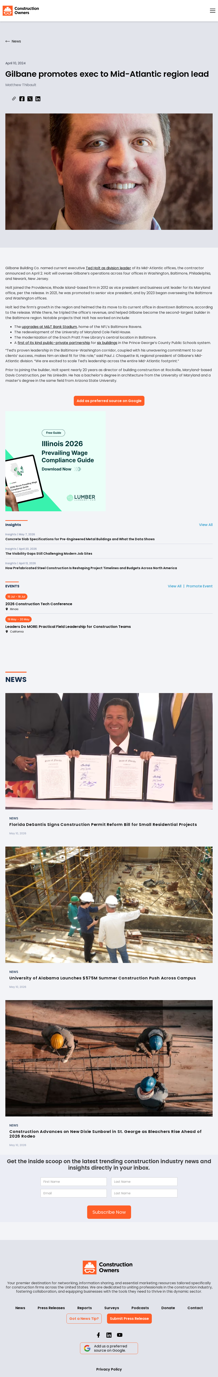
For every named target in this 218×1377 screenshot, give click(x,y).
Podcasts (140, 1308)
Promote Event (199, 586)
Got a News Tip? (84, 1318)
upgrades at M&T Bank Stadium (49, 326)
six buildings (107, 342)
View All (206, 525)
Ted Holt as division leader (108, 268)
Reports (84, 1308)
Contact (195, 1308)
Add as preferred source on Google (109, 400)
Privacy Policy (109, 1369)
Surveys (111, 1308)
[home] (20, 11)
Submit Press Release (129, 1318)
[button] (212, 10)
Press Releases (51, 1308)
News (20, 1308)
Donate (168, 1308)
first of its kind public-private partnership (54, 342)
